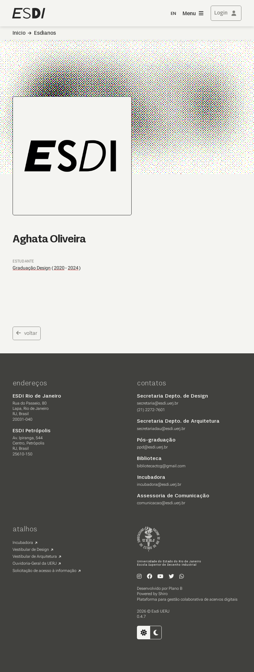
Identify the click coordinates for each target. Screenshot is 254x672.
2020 (59, 267)
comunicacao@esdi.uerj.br (161, 503)
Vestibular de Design (31, 549)
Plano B (175, 588)
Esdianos (45, 33)
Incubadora (23, 542)
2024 (73, 267)
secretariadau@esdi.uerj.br (161, 428)
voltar (26, 333)
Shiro (163, 593)
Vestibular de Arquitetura (35, 556)
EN (173, 14)
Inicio (19, 33)
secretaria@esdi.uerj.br (157, 403)
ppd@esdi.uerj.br (152, 447)
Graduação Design (32, 267)
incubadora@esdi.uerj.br (159, 484)
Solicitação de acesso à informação (44, 570)
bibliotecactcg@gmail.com (161, 466)
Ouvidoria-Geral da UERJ (35, 563)
